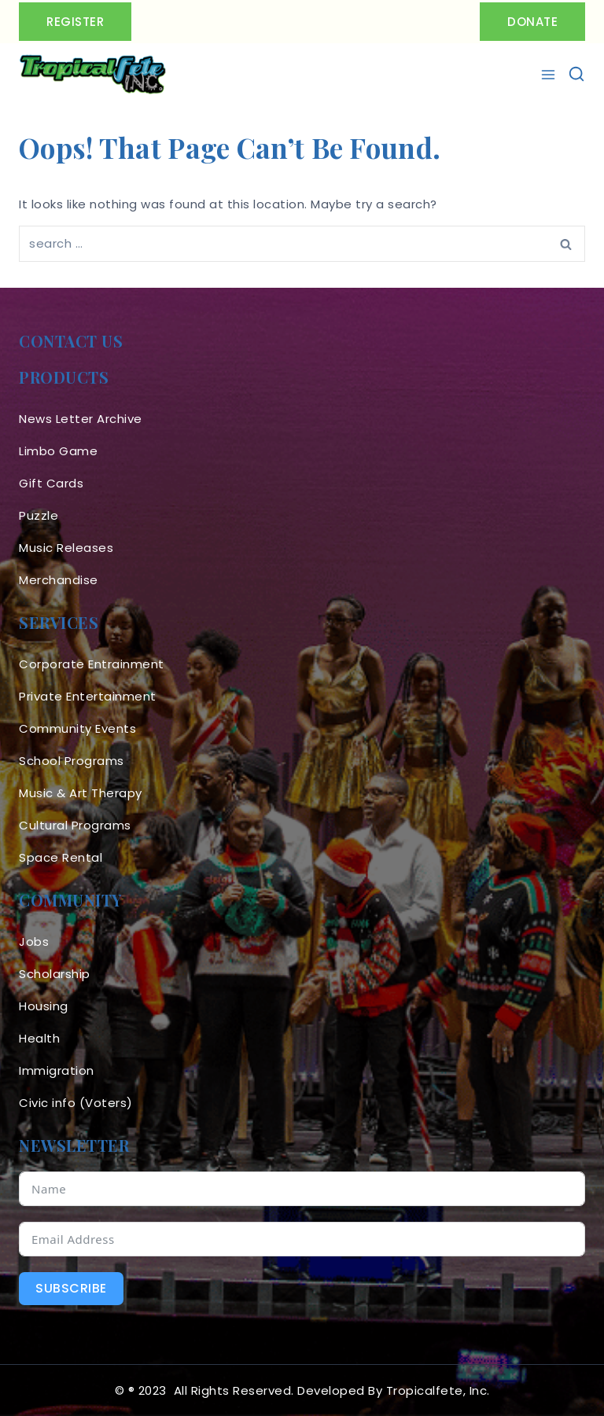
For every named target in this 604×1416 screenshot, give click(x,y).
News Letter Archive (80, 418)
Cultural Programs (75, 825)
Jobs (34, 941)
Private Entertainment (88, 696)
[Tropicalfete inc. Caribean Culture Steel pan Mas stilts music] (93, 74)
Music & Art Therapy (80, 793)
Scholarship (54, 973)
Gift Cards (51, 483)
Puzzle (38, 515)
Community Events (77, 728)
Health (39, 1038)
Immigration (56, 1070)
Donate (532, 21)
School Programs (71, 760)
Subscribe (71, 1288)
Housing (43, 1006)
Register (75, 21)
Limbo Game (58, 451)
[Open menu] (550, 75)
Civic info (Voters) (76, 1102)
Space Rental (60, 857)
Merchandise (58, 580)
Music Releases (66, 547)
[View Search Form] (576, 74)
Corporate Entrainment (91, 664)
